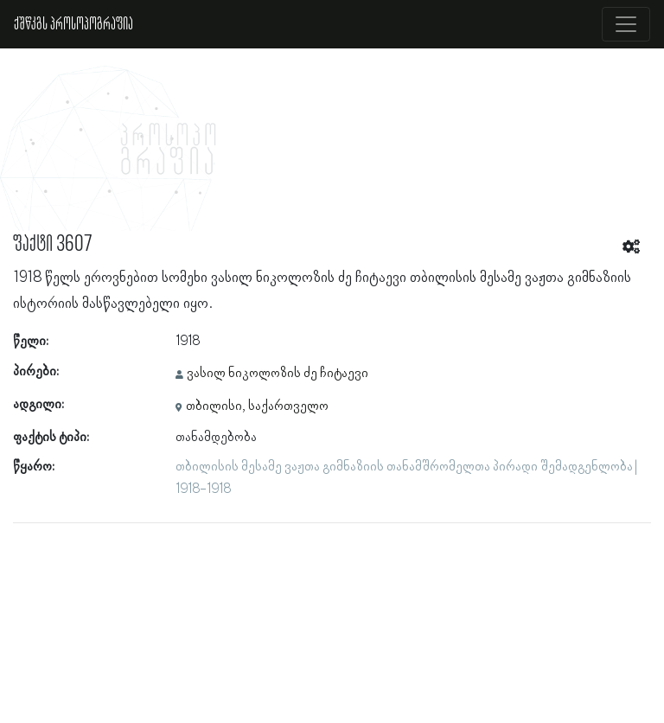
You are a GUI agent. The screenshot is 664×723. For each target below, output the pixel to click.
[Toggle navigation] (626, 24)
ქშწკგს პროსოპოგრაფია (73, 24)
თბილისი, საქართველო (257, 406)
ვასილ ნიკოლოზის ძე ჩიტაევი (277, 373)
